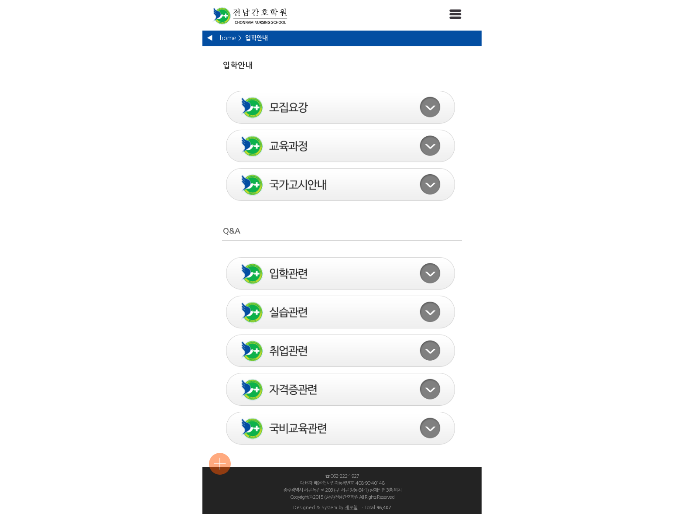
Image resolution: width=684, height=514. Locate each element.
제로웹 (351, 507)
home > (231, 38)
